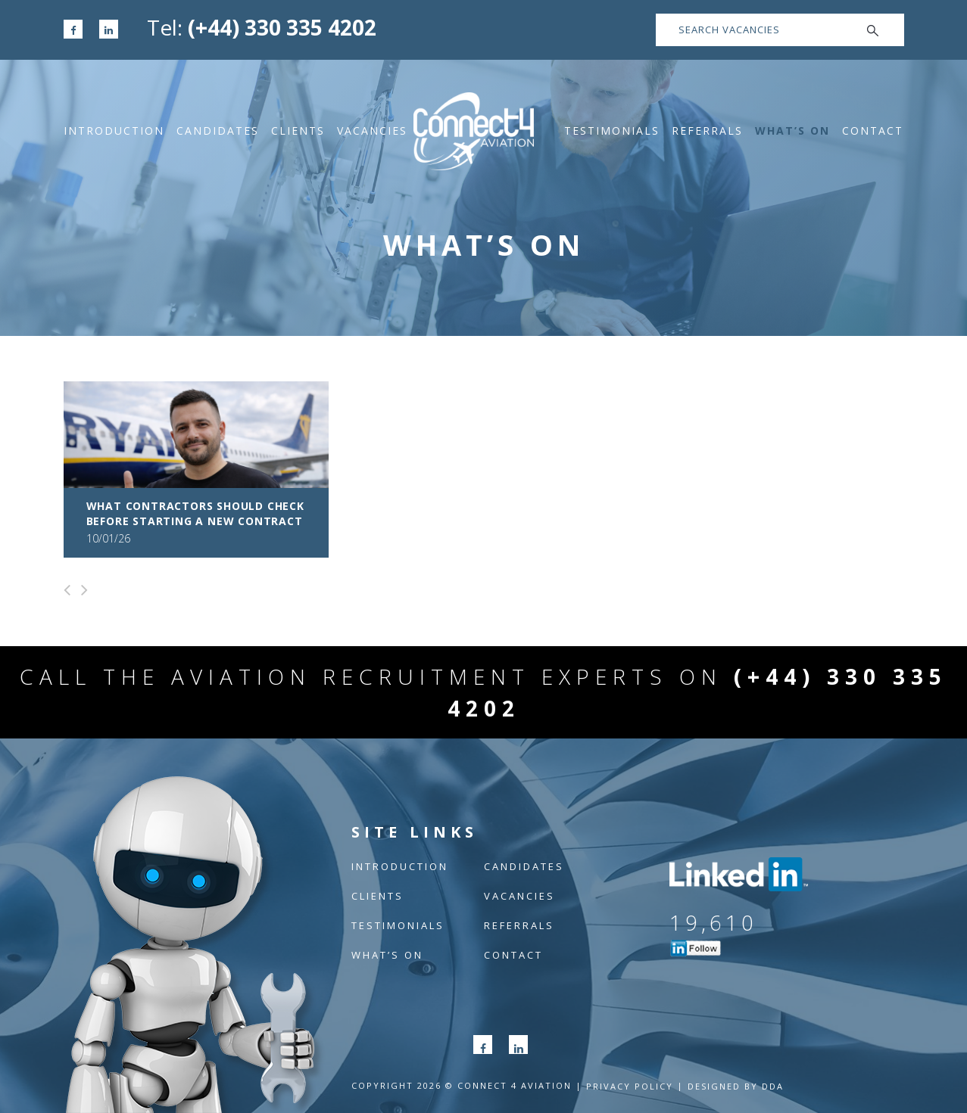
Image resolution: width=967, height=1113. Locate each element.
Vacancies (372, 130)
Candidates (217, 130)
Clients (298, 130)
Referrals (707, 130)
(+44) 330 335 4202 (282, 27)
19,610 (713, 922)
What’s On (792, 130)
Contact (872, 130)
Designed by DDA (736, 1086)
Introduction (114, 130)
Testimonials (612, 130)
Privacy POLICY (629, 1086)
